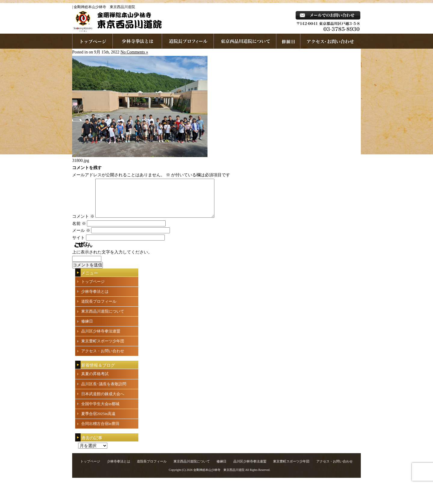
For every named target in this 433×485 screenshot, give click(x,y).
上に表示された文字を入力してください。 (112, 259)
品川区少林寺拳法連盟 (100, 338)
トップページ (93, 288)
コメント (83, 223)
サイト (78, 245)
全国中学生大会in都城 (100, 411)
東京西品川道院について (245, 41)
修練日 (87, 328)
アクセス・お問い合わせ (102, 358)
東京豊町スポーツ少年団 (102, 348)
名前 (79, 231)
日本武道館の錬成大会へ (102, 401)
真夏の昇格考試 (95, 381)
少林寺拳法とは (137, 41)
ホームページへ (92, 41)
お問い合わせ (330, 41)
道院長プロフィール (188, 41)
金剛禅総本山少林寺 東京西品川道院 (218, 477)
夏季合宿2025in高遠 (98, 421)
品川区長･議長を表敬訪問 (103, 391)
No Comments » (134, 52)
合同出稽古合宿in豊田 (100, 431)
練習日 (288, 41)
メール (81, 237)
